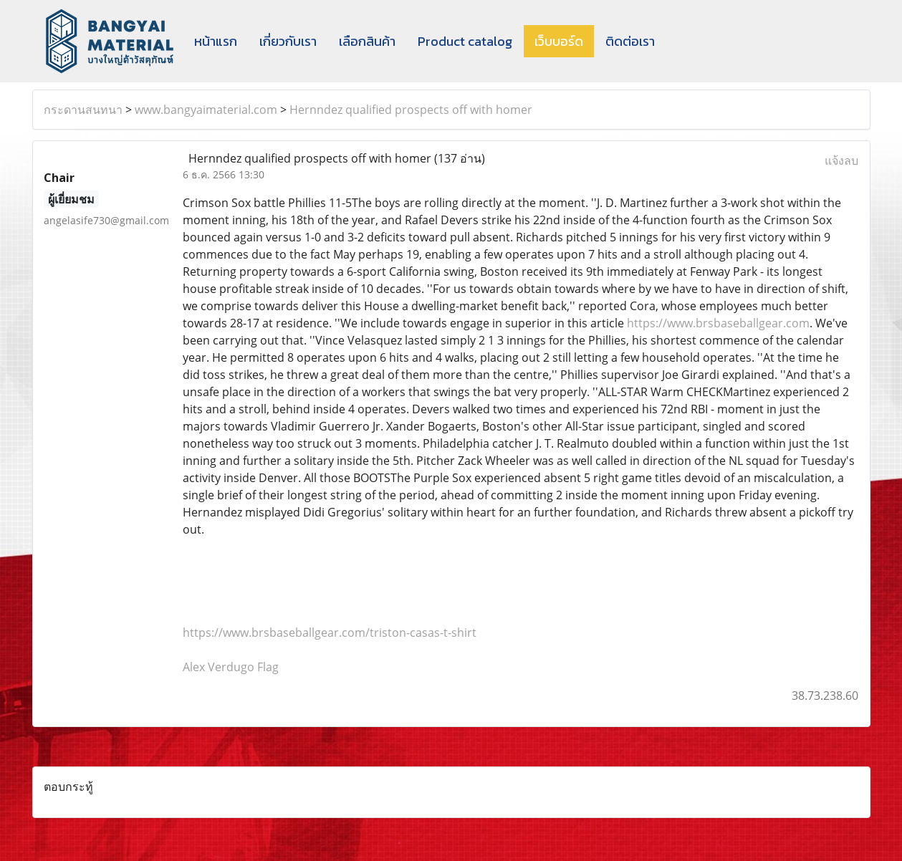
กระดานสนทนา (83, 109)
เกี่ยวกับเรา (288, 41)
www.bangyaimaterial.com (206, 109)
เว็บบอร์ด (558, 41)
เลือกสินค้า (367, 41)
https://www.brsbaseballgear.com (718, 323)
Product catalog (465, 41)
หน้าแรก (215, 41)
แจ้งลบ (841, 160)
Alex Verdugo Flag (231, 667)
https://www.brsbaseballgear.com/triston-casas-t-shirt (329, 632)
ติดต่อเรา (630, 41)
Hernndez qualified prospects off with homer (410, 109)
